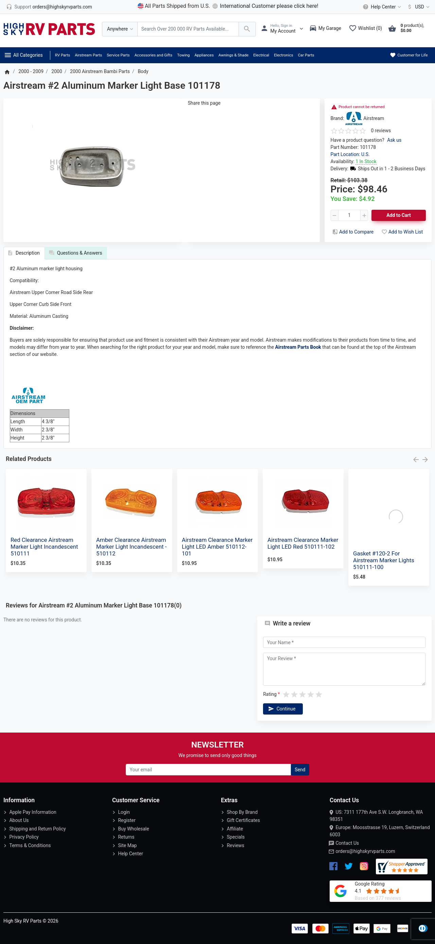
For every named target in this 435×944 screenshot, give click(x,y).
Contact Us (347, 843)
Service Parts (118, 55)
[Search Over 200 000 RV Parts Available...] (188, 29)
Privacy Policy (23, 837)
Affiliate (235, 828)
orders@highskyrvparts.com (365, 851)
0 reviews (381, 130)
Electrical (261, 55)
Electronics (283, 55)
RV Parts (62, 55)
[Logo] (49, 28)
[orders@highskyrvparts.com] (49, 7)
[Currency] (417, 7)
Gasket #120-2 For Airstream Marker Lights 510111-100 (383, 560)
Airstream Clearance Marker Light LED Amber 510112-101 (217, 546)
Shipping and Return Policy (37, 828)
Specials (236, 837)
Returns (126, 837)
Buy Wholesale (133, 828)
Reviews (235, 845)
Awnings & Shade (233, 55)
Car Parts (306, 55)
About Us (19, 820)
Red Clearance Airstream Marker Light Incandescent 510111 (44, 546)
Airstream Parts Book (298, 347)
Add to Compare (352, 232)
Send (300, 769)
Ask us (394, 140)
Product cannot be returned (361, 107)
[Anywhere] (120, 29)
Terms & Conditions (30, 845)
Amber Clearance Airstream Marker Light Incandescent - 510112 (131, 546)
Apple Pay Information (32, 812)
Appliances (204, 55)
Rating (270, 694)
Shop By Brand (242, 812)
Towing (183, 55)
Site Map (127, 845)
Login (124, 812)
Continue (281, 708)
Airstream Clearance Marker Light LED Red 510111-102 (302, 543)
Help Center (130, 853)
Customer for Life (408, 55)
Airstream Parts (88, 55)
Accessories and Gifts (154, 55)
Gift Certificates (243, 820)
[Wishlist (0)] (367, 29)
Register (126, 820)
